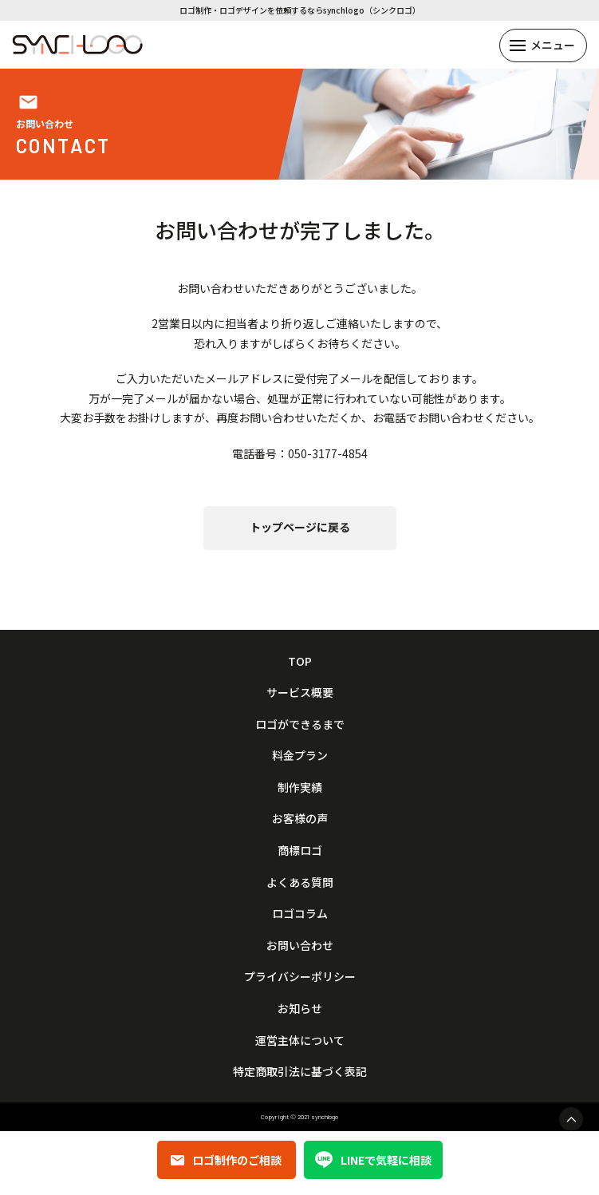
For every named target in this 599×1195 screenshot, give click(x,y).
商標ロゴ (300, 850)
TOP (300, 661)
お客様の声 (300, 818)
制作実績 (300, 787)
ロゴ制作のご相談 (226, 1160)
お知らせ (300, 1008)
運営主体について (300, 1040)
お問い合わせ (299, 945)
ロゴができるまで (300, 724)
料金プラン (300, 755)
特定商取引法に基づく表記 (300, 1071)
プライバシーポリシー (300, 976)
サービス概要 (299, 692)
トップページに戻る (300, 527)
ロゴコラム (300, 913)
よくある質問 (299, 882)
